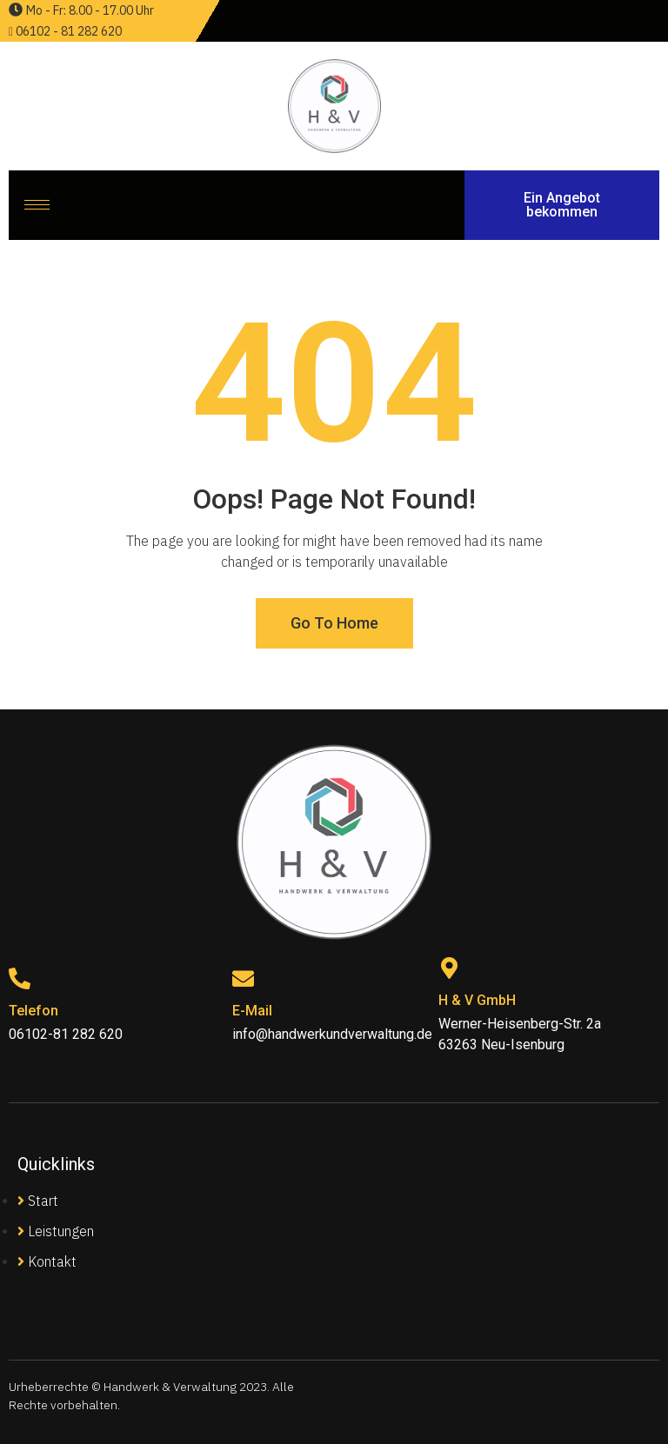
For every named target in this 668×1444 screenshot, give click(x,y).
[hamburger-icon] (37, 204)
